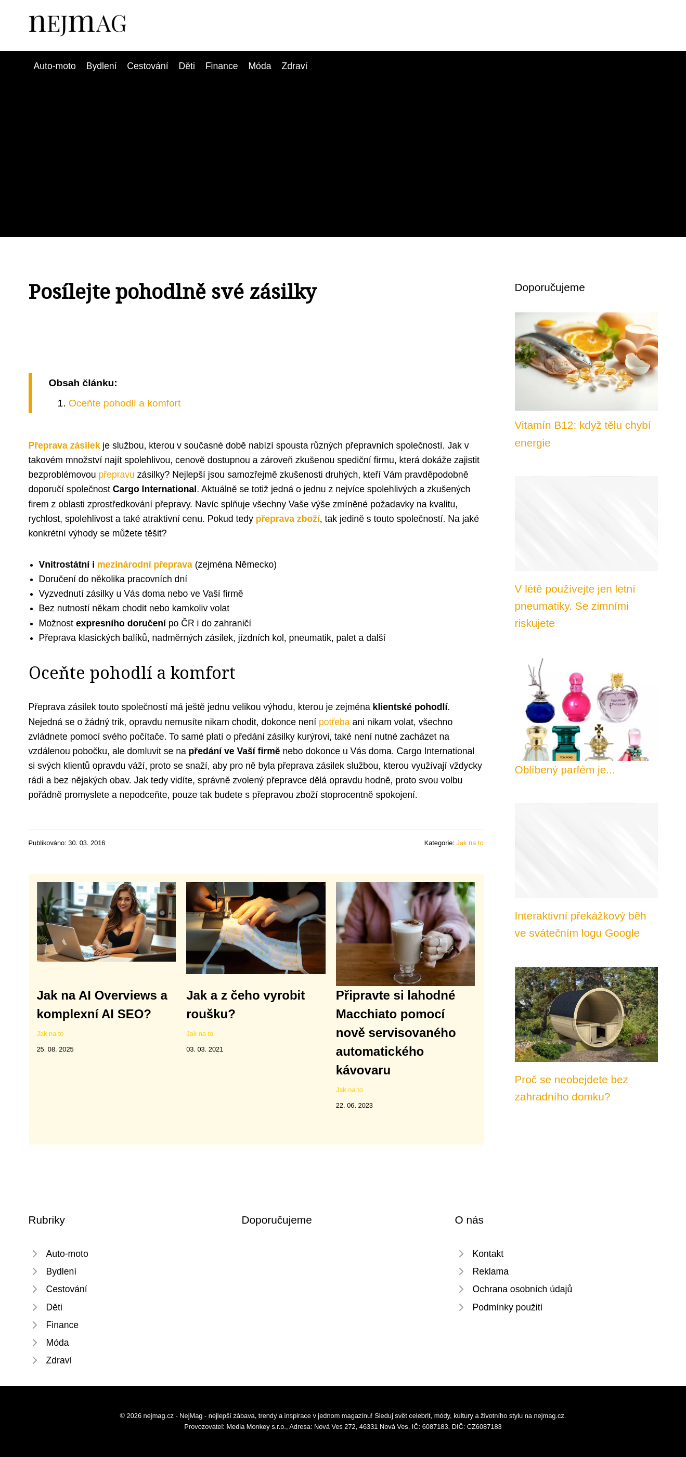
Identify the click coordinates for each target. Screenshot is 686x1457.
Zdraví (294, 66)
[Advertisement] (343, 151)
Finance (221, 66)
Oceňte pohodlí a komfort (124, 403)
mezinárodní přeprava (144, 564)
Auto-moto (55, 66)
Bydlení (101, 66)
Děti (187, 66)
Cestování (147, 66)
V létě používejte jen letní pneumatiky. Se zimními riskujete (575, 606)
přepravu (116, 474)
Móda (259, 66)
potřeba (334, 722)
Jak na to (470, 843)
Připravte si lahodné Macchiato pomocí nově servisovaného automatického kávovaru (396, 1032)
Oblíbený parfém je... (565, 770)
